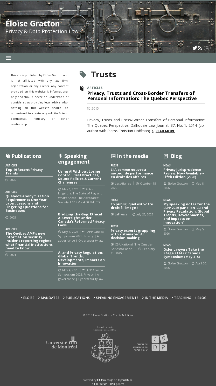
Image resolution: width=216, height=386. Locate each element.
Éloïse (28, 298)
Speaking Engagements (117, 298)
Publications (78, 298)
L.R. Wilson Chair (104, 384)
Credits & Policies (123, 315)
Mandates (50, 298)
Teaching (182, 298)
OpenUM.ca (125, 380)
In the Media (156, 298)
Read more (165, 131)
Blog (201, 298)
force (107, 380)
